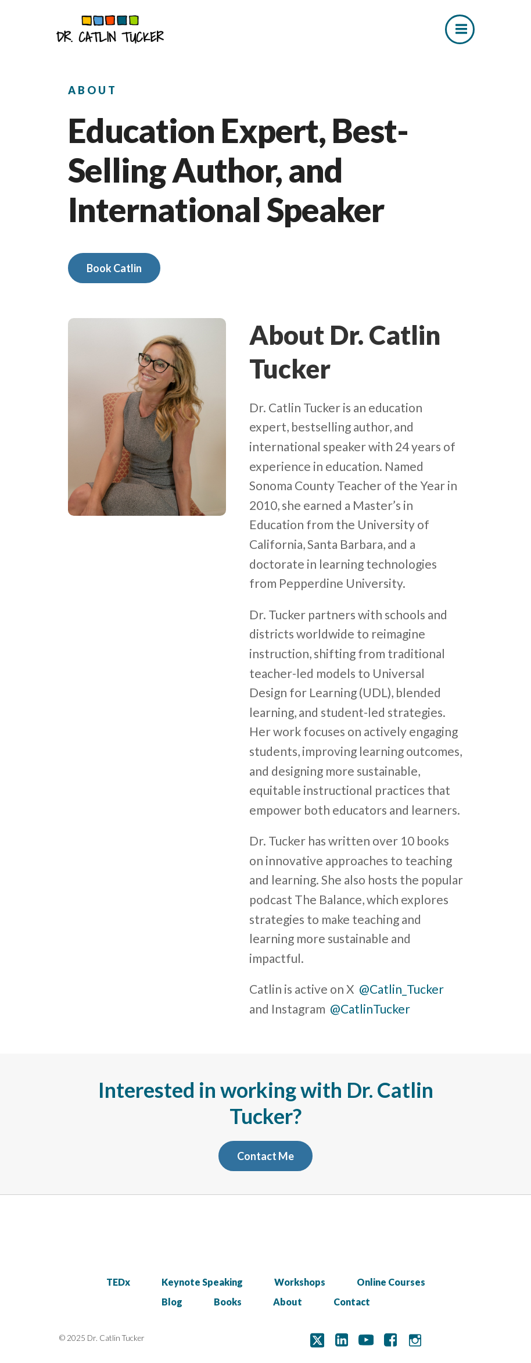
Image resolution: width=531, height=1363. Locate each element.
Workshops (299, 1281)
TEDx (118, 1281)
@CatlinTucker (370, 1008)
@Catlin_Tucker (401, 989)
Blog (172, 1301)
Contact (351, 1301)
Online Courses (391, 1281)
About (287, 1301)
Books (228, 1301)
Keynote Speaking (202, 1281)
